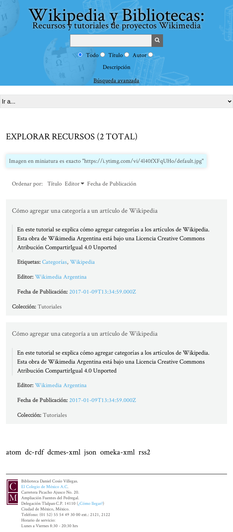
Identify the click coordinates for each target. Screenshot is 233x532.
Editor (72, 183)
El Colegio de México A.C (44, 486)
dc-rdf (34, 452)
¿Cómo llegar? (90, 503)
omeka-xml (117, 452)
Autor (140, 55)
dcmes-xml (63, 452)
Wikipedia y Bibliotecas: (116, 16)
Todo (92, 55)
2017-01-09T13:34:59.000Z (102, 291)
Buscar (157, 40)
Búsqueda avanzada (116, 80)
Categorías (54, 262)
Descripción (116, 67)
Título (115, 55)
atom (13, 452)
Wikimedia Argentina (61, 277)
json (90, 452)
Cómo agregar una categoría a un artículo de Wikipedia (84, 210)
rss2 (144, 452)
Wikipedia (82, 262)
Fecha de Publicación (111, 183)
